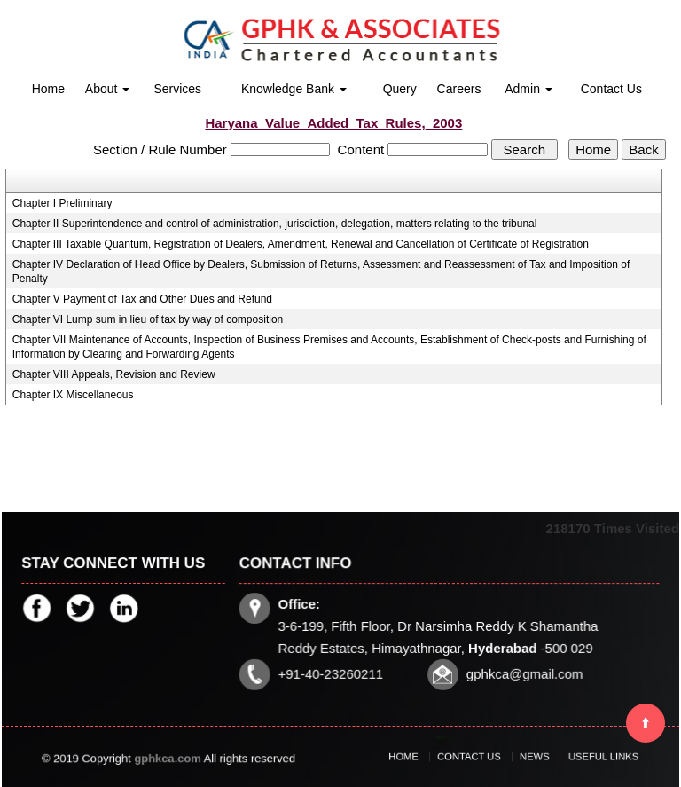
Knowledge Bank (294, 89)
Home (48, 89)
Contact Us (611, 89)
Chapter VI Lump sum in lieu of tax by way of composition (147, 319)
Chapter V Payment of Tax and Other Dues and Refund (142, 299)
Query (400, 89)
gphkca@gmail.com (522, 672)
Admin (528, 89)
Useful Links (580, 756)
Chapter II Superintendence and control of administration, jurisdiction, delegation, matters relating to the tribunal (274, 223)
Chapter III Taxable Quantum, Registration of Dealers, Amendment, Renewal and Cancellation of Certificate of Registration (300, 244)
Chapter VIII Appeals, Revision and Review (113, 374)
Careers (459, 89)
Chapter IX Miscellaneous (73, 395)
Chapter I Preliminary (62, 203)
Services (177, 89)
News (527, 756)
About (107, 89)
